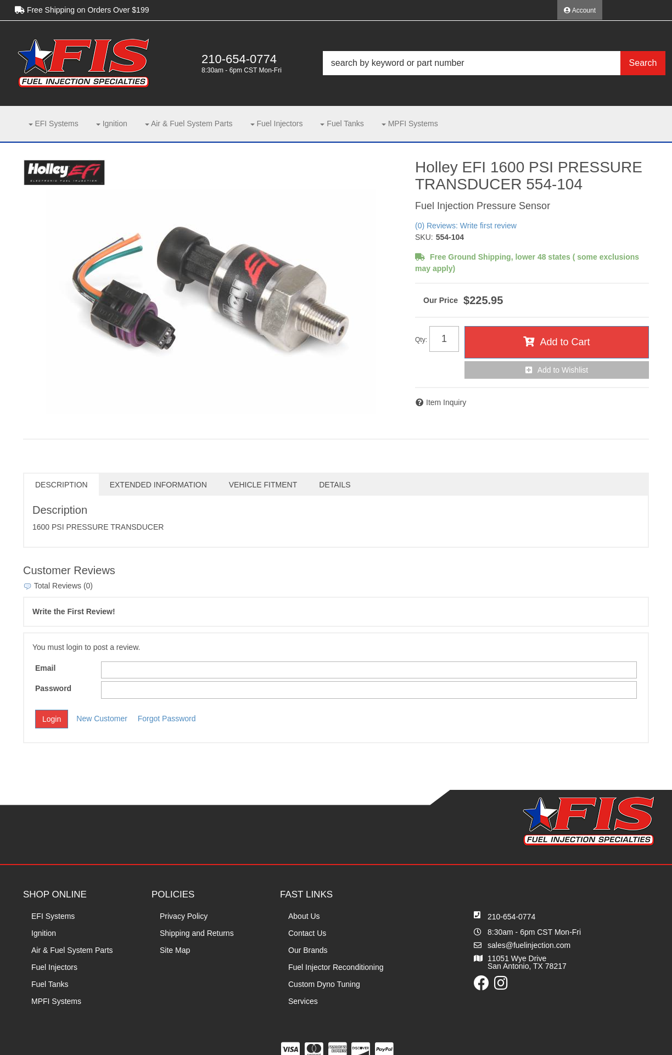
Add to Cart (565, 341)
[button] (494, 63)
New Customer (101, 718)
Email (45, 668)
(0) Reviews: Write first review (466, 225)
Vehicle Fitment (263, 484)
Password (53, 688)
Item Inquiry (446, 402)
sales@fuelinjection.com (529, 945)
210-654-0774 (511, 916)
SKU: (424, 237)
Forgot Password (167, 718)
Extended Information (158, 484)
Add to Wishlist (563, 370)
